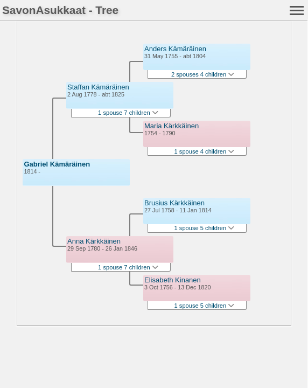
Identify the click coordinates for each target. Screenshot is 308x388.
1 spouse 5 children (204, 228)
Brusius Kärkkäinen (174, 203)
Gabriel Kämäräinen (57, 164)
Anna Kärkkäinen (94, 241)
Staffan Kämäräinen (98, 87)
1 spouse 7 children (128, 112)
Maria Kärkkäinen (171, 126)
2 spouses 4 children (202, 74)
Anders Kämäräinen (175, 49)
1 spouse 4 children (204, 151)
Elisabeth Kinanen (172, 280)
